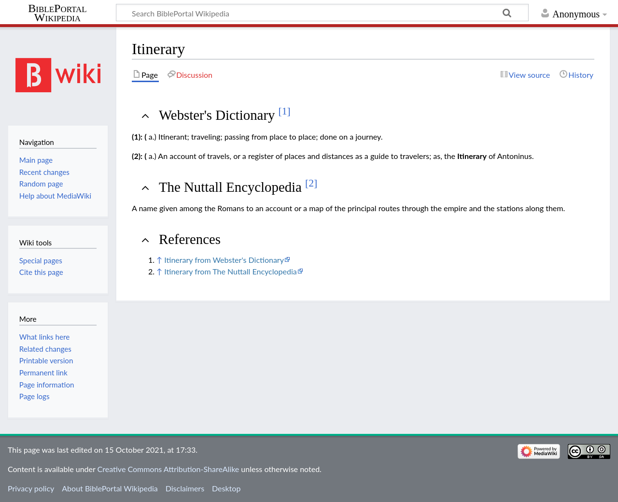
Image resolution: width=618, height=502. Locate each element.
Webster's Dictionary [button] (225, 115)
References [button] (190, 239)
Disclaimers (185, 488)
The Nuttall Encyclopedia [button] (238, 187)
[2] (311, 183)
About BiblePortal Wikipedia (109, 488)
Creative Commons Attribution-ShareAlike (168, 468)
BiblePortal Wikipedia (57, 13)
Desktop (226, 488)
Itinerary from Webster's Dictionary (224, 259)
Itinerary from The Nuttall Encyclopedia (230, 271)
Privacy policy (31, 488)
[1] (285, 111)
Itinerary (472, 155)
